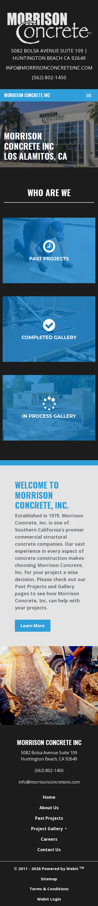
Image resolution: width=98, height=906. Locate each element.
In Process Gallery (49, 408)
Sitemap (49, 878)
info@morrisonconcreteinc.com (49, 67)
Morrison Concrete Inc (27, 95)
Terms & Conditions (49, 888)
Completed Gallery (49, 329)
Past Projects (49, 250)
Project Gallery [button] (47, 829)
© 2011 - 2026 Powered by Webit (49, 868)
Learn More (33, 626)
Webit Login (49, 899)
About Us (49, 808)
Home (49, 797)
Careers (49, 839)
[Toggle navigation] (89, 95)
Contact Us (49, 850)
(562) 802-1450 (49, 77)
